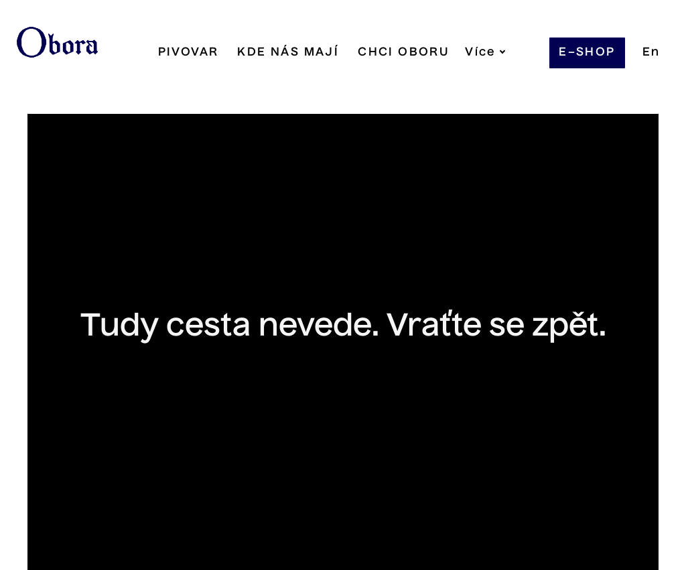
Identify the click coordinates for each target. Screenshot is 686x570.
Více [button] (459, 52)
